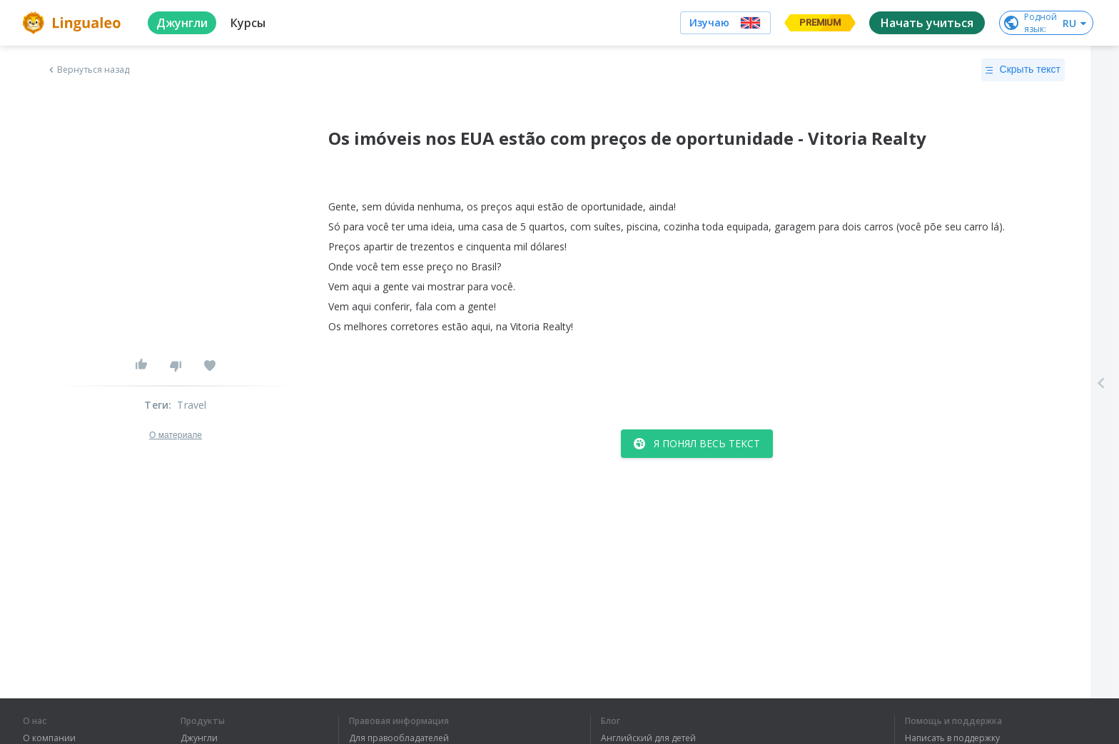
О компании (49, 738)
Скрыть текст (1023, 69)
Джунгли (199, 738)
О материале (175, 435)
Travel (191, 405)
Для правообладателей (399, 738)
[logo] (74, 22)
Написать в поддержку (952, 738)
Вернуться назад (88, 70)
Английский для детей (648, 738)
